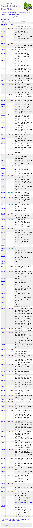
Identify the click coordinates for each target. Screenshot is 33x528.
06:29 (3, 204)
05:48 (3, 147)
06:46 (3, 375)
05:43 (3, 60)
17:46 (3, 492)
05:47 (3, 127)
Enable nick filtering (6, 19)
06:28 (3, 197)
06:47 (3, 414)
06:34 (3, 266)
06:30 (3, 229)
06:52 (3, 467)
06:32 (3, 250)
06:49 (3, 449)
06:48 (3, 421)
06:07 (3, 166)
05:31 (3, 44)
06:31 (3, 232)
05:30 (2, 42)
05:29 (3, 29)
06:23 (3, 192)
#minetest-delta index (20, 12)
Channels (11, 12)
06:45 (3, 359)
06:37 (3, 285)
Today (28, 12)
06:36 (3, 271)
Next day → (4, 14)
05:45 (3, 84)
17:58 (3, 506)
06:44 (3, 344)
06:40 (3, 308)
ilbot (7, 525)
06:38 (3, 297)
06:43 (3, 328)
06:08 (3, 168)
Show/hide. (28, 23)
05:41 (3, 49)
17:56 (3, 497)
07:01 (3, 484)
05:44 (3, 68)
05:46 (3, 106)
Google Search (11, 14)
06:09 (3, 176)
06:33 (3, 264)
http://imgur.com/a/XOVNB (23, 502)
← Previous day (5, 12)
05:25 (3, 25)
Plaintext (18, 14)
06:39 (2, 306)
